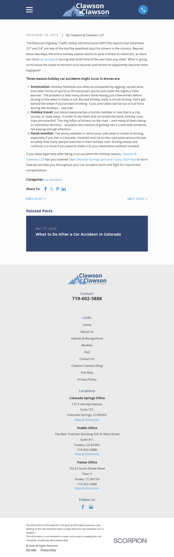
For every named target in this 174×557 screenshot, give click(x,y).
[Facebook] (83, 507)
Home (87, 325)
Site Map (87, 372)
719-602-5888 (87, 298)
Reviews (87, 345)
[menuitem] (31, 550)
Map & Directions (87, 420)
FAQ (87, 352)
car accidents (49, 59)
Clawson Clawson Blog (87, 366)
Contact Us (87, 359)
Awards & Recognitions (87, 338)
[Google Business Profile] (91, 507)
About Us (87, 332)
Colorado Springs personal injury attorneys (105, 159)
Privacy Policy (87, 379)
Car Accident (53, 180)
